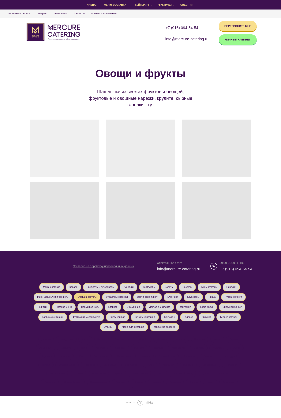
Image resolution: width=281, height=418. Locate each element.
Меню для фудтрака (177, 331)
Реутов (150, 371)
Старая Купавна (69, 390)
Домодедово (63, 344)
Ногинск (146, 362)
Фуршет (101, 331)
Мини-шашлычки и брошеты (78, 298)
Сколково (227, 381)
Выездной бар (199, 320)
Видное (42, 371)
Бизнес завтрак (125, 331)
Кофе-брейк (68, 320)
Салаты (182, 287)
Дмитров (41, 344)
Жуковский (222, 353)
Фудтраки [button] (164, 4)
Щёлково (139, 353)
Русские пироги (70, 309)
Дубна (241, 353)
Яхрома (238, 344)
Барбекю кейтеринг (128, 320)
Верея (213, 390)
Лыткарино (235, 371)
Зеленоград (41, 353)
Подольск (163, 344)
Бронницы (191, 362)
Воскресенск (139, 399)
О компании (60, 13)
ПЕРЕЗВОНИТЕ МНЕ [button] (237, 26)
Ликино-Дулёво (140, 381)
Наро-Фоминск (124, 362)
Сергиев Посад (168, 362)
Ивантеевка (131, 371)
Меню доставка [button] (115, 4)
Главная (91, 4)
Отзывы (150, 331)
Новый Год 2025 (148, 309)
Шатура (138, 390)
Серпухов (201, 353)
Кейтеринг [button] (142, 4)
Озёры (160, 381)
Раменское (119, 353)
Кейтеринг (44, 320)
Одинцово (202, 344)
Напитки (95, 309)
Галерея (42, 13)
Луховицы (46, 390)
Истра (82, 344)
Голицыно (190, 371)
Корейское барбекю (212, 331)
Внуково (211, 362)
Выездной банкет (96, 320)
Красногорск (180, 353)
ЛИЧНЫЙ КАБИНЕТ (237, 39)
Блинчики (210, 298)
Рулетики (138, 287)
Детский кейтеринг (229, 320)
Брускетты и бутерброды (107, 287)
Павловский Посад (184, 381)
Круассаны (232, 298)
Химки (220, 344)
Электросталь (99, 362)
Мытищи (182, 344)
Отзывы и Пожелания (104, 13)
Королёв (98, 353)
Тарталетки (160, 287)
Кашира (100, 344)
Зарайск (143, 344)
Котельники (232, 390)
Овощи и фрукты (116, 298)
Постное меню (119, 309)
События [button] (186, 4)
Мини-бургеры (226, 287)
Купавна (208, 381)
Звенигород (109, 371)
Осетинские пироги (182, 298)
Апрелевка (169, 371)
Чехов (81, 353)
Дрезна (118, 381)
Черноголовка (54, 381)
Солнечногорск (121, 344)
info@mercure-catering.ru (178, 269)
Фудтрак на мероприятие (165, 320)
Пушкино (43, 362)
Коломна (62, 362)
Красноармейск (96, 390)
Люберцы (158, 353)
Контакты (79, 13)
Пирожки (45, 298)
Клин (79, 362)
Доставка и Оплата (19, 13)
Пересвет (119, 390)
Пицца (47, 309)
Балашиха (62, 353)
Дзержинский (212, 371)
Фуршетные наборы (148, 298)
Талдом (196, 390)
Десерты (202, 287)
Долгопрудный (233, 362)
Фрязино (156, 390)
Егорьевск (87, 371)
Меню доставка (53, 287)
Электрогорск (97, 381)
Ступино (75, 381)
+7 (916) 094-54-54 (182, 28)
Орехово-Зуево (64, 371)
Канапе (77, 287)
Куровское (176, 390)
